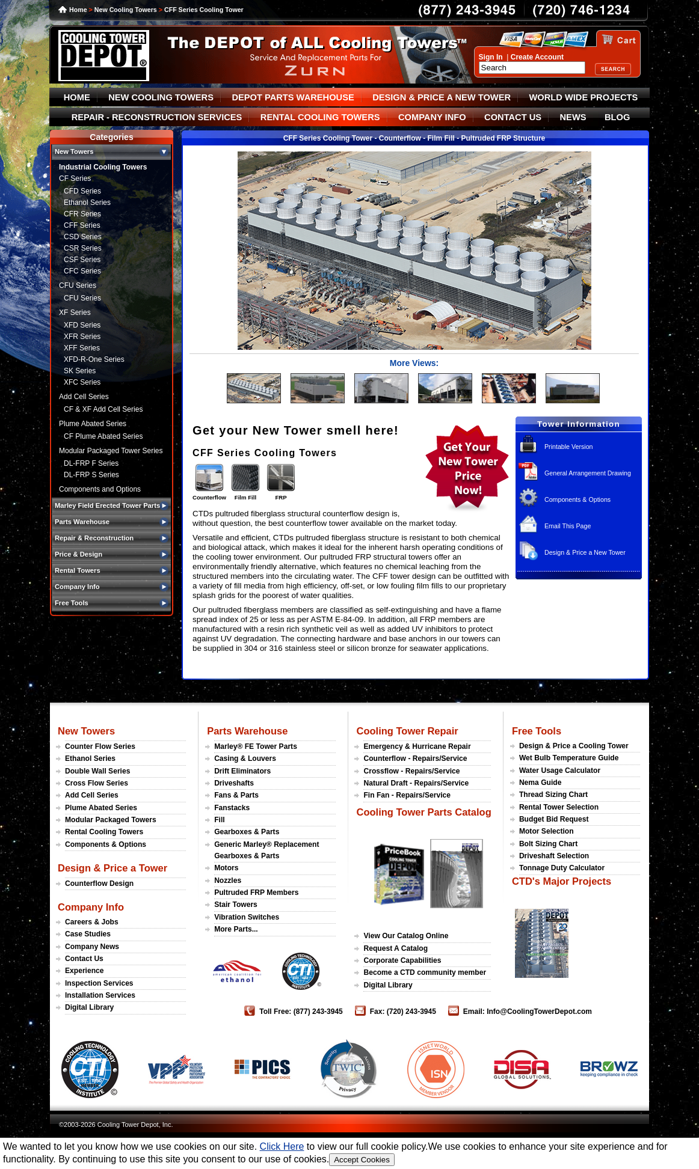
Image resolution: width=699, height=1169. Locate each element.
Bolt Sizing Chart (548, 844)
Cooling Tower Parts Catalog (423, 812)
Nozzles (227, 880)
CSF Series (82, 259)
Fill (219, 820)
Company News (92, 946)
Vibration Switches (246, 917)
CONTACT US (512, 117)
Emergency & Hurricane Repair (416, 746)
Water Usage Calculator (559, 770)
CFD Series (82, 191)
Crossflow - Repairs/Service (411, 771)
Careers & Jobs (92, 922)
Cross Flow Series (96, 783)
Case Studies (88, 934)
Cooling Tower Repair (407, 730)
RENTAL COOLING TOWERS (320, 117)
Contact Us (84, 958)
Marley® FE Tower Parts (255, 746)
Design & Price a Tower (112, 867)
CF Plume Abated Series (103, 436)
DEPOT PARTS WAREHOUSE (293, 97)
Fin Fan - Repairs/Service (407, 795)
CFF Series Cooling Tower (204, 9)
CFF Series (82, 225)
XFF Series (82, 348)
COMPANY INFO (432, 117)
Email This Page (567, 526)
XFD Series (82, 325)
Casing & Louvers (245, 758)
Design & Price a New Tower (585, 552)
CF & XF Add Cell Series (103, 409)
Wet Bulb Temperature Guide (569, 758)
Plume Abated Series (92, 424)
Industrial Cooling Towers (103, 167)
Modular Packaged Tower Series (111, 451)
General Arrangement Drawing (587, 473)
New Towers (86, 730)
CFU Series (77, 285)
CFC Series (82, 271)
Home (78, 9)
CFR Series (82, 214)
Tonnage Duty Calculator (562, 868)
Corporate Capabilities (402, 960)
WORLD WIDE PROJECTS (583, 97)
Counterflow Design (99, 883)
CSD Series (83, 237)
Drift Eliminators (242, 771)
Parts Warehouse (247, 730)
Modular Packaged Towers (110, 820)
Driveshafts (234, 783)
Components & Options (577, 499)
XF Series (75, 312)
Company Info (91, 907)
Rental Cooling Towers (104, 832)
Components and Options (100, 489)
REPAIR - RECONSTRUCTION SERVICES (157, 117)
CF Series (75, 178)
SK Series (80, 371)
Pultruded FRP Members (256, 892)
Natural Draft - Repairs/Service (416, 783)
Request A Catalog (395, 948)
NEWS (573, 117)
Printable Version (568, 446)
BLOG (617, 117)
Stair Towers (235, 904)
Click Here (282, 1146)
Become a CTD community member (424, 972)
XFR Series (82, 336)
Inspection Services (99, 983)
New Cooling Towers (125, 9)
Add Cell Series (84, 396)
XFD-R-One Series (94, 359)
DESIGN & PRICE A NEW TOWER (441, 97)
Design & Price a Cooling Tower (574, 746)
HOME (77, 97)
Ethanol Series (87, 202)
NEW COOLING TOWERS (161, 97)
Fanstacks (232, 808)
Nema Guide (540, 782)
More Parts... (236, 929)
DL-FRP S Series (91, 475)
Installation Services (100, 995)
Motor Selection (546, 831)
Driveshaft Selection (554, 856)
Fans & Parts (236, 795)
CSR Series (83, 248)
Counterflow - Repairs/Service (415, 758)
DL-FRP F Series (91, 463)
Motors (226, 868)
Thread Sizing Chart (553, 794)
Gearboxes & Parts (246, 832)
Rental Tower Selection (559, 807)
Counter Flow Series (100, 746)
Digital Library (89, 1007)
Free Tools (536, 730)
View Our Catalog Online (405, 936)
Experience (84, 970)
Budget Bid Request (554, 819)
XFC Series (82, 382)
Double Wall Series (97, 771)
